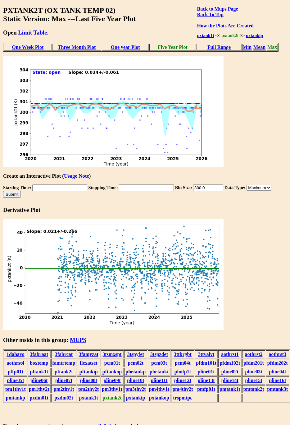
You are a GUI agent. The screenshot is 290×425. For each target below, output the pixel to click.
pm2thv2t (88, 389)
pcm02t (135, 363)
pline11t (159, 380)
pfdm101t (206, 363)
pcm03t (159, 363)
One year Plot (125, 47)
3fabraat (39, 354)
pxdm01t (38, 397)
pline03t (253, 371)
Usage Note (76, 176)
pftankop (112, 371)
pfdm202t (277, 363)
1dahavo (16, 354)
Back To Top (210, 14)
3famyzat (88, 354)
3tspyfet (135, 354)
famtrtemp (63, 363)
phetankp (135, 371)
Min (247, 47)
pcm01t (112, 363)
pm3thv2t (135, 389)
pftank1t (39, 371)
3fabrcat (64, 354)
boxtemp (39, 363)
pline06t (39, 380)
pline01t (206, 371)
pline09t (111, 380)
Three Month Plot (77, 47)
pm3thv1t (112, 389)
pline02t (229, 371)
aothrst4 (15, 363)
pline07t (63, 380)
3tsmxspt (111, 354)
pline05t (15, 380)
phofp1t (182, 371)
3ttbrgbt (183, 354)
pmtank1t (230, 389)
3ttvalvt (206, 354)
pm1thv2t (39, 389)
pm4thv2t (182, 389)
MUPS (78, 340)
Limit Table (32, 32)
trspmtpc (182, 397)
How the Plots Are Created (225, 25)
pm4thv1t (159, 389)
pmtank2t (253, 389)
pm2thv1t (64, 389)
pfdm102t (230, 363)
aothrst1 (230, 354)
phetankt (159, 371)
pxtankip (254, 35)
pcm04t (183, 363)
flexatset (88, 363)
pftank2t (64, 371)
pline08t (88, 380)
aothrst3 (277, 354)
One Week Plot (27, 47)
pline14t (229, 380)
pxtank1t (205, 35)
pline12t (182, 380)
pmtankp (15, 397)
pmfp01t (206, 389)
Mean (259, 47)
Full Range (219, 47)
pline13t (206, 380)
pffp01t (15, 371)
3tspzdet (159, 354)
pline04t (277, 371)
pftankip (88, 371)
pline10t (135, 380)
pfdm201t (253, 363)
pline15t (253, 380)
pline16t (277, 380)
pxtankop (159, 397)
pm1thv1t (15, 389)
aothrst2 (254, 354)
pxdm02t (63, 397)
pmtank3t (277, 389)
